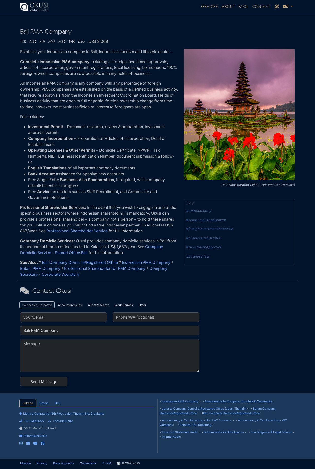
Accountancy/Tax (70, 305)
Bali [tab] (57, 403)
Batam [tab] (44, 403)
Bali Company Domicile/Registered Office (80, 262)
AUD (32, 42)
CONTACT (261, 7)
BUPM (106, 463)
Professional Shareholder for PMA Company (104, 268)
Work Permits (124, 305)
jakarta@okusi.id (33, 435)
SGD (61, 42)
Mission (25, 463)
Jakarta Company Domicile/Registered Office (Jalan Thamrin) (204, 408)
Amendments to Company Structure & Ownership (238, 401)
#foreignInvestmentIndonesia (209, 229)
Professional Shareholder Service (77, 230)
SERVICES (209, 7)
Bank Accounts (63, 463)
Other (142, 305)
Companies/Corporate (37, 305)
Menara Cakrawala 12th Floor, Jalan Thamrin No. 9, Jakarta (61, 413)
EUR (42, 42)
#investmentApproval (203, 247)
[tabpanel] (87, 426)
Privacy (42, 463)
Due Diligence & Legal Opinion (271, 432)
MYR (51, 42)
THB (72, 42)
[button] (288, 7)
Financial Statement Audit (179, 432)
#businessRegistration (204, 238)
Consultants (88, 463)
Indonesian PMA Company (146, 262)
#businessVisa (197, 256)
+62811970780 (60, 421)
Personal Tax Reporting (195, 425)
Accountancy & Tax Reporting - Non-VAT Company (197, 420)
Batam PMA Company (40, 268)
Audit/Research (98, 305)
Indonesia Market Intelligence (224, 432)
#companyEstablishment (206, 220)
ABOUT (228, 7)
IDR (23, 42)
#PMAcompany (198, 211)
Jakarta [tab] (28, 403)
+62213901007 (32, 421)
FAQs (244, 7)
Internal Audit (171, 436)
